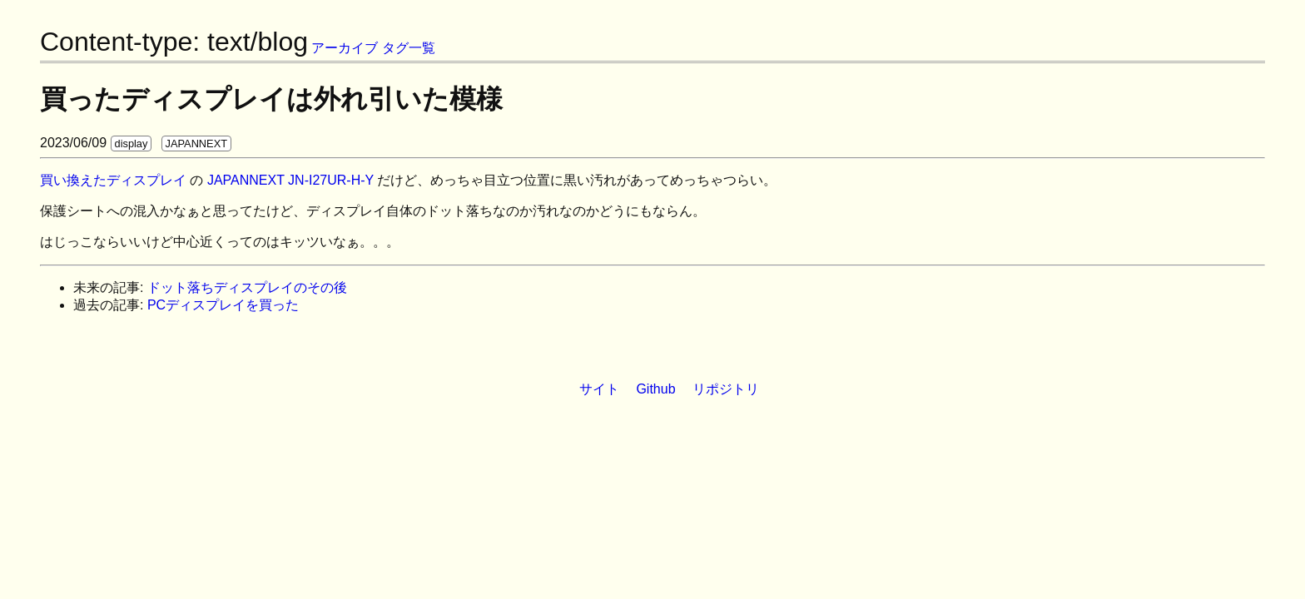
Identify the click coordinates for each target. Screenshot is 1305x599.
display (131, 143)
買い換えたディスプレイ (113, 180)
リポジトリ (725, 389)
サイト (599, 389)
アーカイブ (344, 48)
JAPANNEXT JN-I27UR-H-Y (290, 180)
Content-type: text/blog (174, 42)
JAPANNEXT (196, 143)
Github (655, 389)
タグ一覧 (408, 48)
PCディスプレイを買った (223, 305)
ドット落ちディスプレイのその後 (247, 287)
